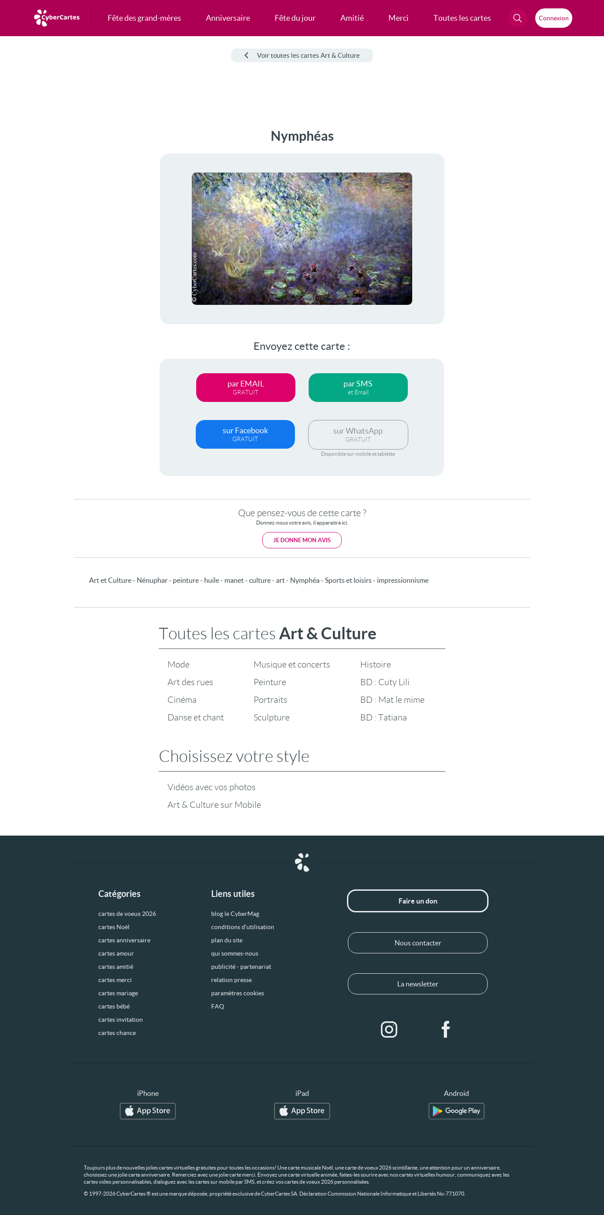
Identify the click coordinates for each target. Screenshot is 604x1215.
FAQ (217, 1006)
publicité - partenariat (241, 966)
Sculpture (272, 717)
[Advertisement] (66, 260)
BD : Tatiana (383, 717)
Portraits (270, 700)
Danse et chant (196, 717)
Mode (179, 664)
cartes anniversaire (124, 940)
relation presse (231, 979)
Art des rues (190, 682)
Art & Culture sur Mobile (214, 805)
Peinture (270, 682)
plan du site (226, 940)
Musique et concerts (292, 664)
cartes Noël (114, 926)
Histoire (375, 664)
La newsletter (417, 984)
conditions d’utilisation (242, 926)
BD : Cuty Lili (385, 682)
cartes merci (115, 979)
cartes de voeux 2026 (127, 913)
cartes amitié (115, 966)
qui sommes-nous (234, 953)
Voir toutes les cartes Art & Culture (302, 55)
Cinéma (182, 700)
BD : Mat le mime (392, 700)
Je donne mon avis (302, 540)
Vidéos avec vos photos (212, 787)
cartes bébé (114, 1006)
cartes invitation (120, 1019)
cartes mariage (118, 993)
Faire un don (418, 901)
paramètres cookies (237, 993)
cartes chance (117, 1032)
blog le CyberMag (235, 913)
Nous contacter (418, 943)
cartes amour (116, 953)
